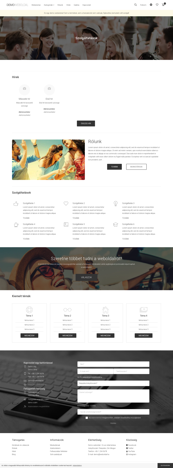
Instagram (131, 454)
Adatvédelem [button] (77, 465)
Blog (14, 454)
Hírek (68, 5)
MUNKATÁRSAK (136, 167)
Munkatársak (55, 445)
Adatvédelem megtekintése (38, 406)
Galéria (76, 5)
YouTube (130, 451)
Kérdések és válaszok (20, 445)
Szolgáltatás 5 (79, 224)
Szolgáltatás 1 (29, 203)
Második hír (24, 99)
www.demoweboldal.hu (37, 385)
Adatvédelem (55, 448)
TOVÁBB (114, 167)
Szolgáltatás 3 (128, 203)
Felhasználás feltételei (58, 451)
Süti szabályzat (56, 454)
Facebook (131, 445)
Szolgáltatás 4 (29, 224)
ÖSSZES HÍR (86, 123)
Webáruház (36, 5)
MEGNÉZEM (29, 335)
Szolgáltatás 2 (79, 203)
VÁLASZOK (86, 277)
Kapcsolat (87, 5)
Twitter (130, 448)
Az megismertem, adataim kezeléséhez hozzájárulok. (115, 418)
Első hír (49, 99)
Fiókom (143, 5)
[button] (49, 5)
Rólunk (60, 5)
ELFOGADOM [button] (165, 465)
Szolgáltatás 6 (128, 224)
